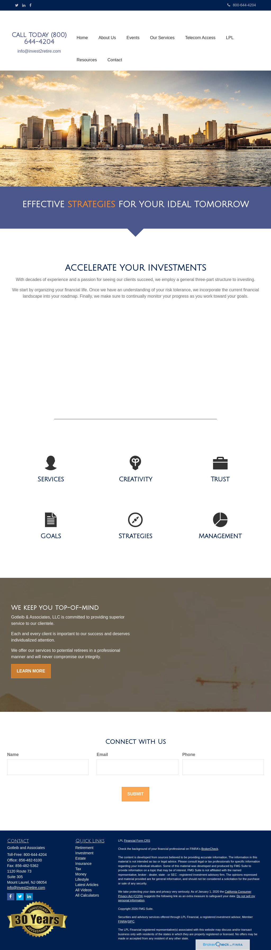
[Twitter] (17, 5)
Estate (80, 858)
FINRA (122, 921)
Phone (188, 754)
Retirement (84, 848)
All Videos (83, 890)
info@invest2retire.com (39, 51)
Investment (84, 853)
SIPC (131, 921)
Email (102, 754)
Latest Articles (86, 885)
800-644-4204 (241, 5)
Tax (78, 869)
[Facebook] (30, 5)
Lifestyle (82, 879)
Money (81, 874)
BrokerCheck (209, 848)
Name (13, 754)
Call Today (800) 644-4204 (39, 38)
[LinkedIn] (23, 5)
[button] (107, 29)
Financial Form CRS (137, 840)
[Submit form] (135, 794)
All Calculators (87, 895)
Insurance (83, 863)
